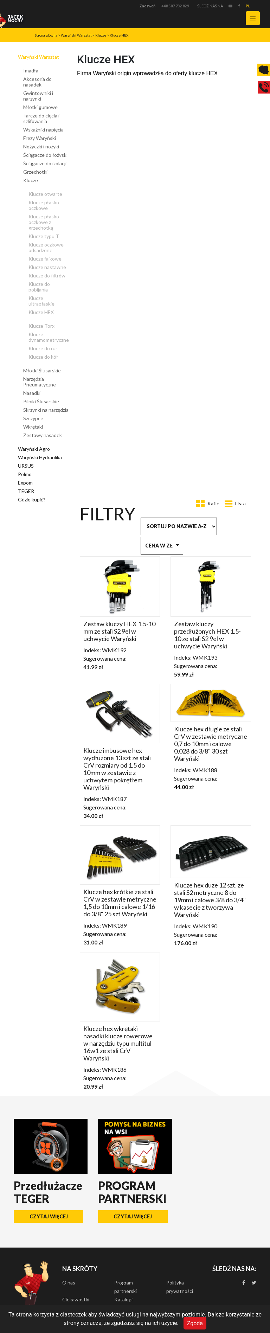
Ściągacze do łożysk (44, 155)
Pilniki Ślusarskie (41, 401)
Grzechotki (35, 172)
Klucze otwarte (45, 194)
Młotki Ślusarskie (42, 370)
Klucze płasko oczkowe (43, 205)
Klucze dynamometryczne (48, 337)
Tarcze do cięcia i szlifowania (41, 118)
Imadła (30, 70)
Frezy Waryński (39, 138)
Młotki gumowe (40, 107)
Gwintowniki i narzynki (38, 96)
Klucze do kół (43, 357)
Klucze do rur (42, 348)
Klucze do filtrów (46, 275)
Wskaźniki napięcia (43, 130)
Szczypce (33, 418)
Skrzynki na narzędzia (46, 410)
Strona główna (46, 35)
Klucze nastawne (47, 267)
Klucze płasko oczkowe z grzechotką (43, 222)
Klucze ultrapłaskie (41, 301)
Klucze (100, 35)
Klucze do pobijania (39, 287)
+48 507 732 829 (175, 6)
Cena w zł (159, 546)
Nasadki (31, 393)
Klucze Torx (41, 326)
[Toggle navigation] (253, 18)
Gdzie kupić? (31, 499)
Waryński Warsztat (76, 35)
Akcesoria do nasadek (37, 82)
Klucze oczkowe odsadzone (46, 247)
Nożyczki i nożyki (41, 146)
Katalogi (123, 1299)
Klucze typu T (43, 236)
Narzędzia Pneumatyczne (39, 381)
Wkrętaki (33, 427)
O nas (68, 1283)
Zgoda (195, 1323)
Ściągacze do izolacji (44, 163)
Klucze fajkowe (45, 259)
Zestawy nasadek (42, 435)
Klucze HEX (119, 35)
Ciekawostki (75, 1299)
